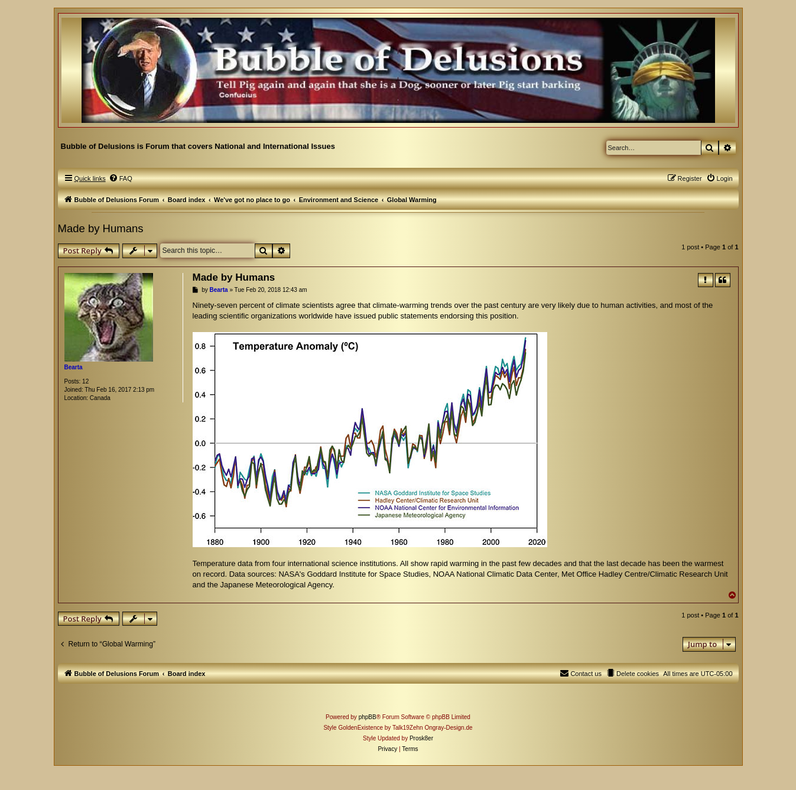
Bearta (73, 367)
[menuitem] (120, 178)
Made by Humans (101, 228)
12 (85, 381)
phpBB (367, 717)
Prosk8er (421, 738)
